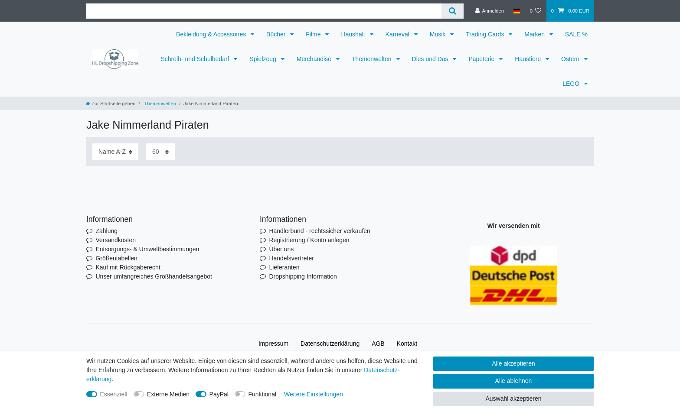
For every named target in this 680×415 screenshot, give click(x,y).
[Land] (517, 11)
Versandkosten (115, 240)
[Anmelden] (489, 11)
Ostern (571, 58)
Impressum (273, 343)
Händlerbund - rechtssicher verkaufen (319, 230)
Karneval (398, 34)
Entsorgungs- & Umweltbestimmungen (147, 249)
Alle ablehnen (513, 380)
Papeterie (482, 58)
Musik (438, 34)
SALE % (576, 34)
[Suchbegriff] (263, 11)
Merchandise (315, 58)
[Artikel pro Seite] (160, 151)
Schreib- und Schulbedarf (195, 58)
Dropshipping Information (303, 276)
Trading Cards (486, 34)
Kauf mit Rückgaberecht (127, 267)
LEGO (571, 83)
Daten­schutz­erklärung (330, 343)
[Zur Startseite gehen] (110, 103)
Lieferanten (284, 267)
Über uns (281, 249)
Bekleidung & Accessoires (212, 34)
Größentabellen (116, 258)
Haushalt (353, 34)
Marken (535, 34)
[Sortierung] (115, 151)
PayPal (219, 394)
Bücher (276, 34)
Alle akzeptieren (513, 363)
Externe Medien (168, 394)
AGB (378, 343)
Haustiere (529, 58)
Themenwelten (372, 58)
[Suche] (452, 11)
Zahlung (106, 230)
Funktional (262, 394)
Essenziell (114, 394)
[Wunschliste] (535, 11)
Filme (314, 34)
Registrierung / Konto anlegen (309, 240)
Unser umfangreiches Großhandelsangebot (153, 276)
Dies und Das (431, 58)
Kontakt (407, 343)
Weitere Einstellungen (313, 394)
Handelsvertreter (291, 258)
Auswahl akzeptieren (513, 398)
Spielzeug (263, 58)
